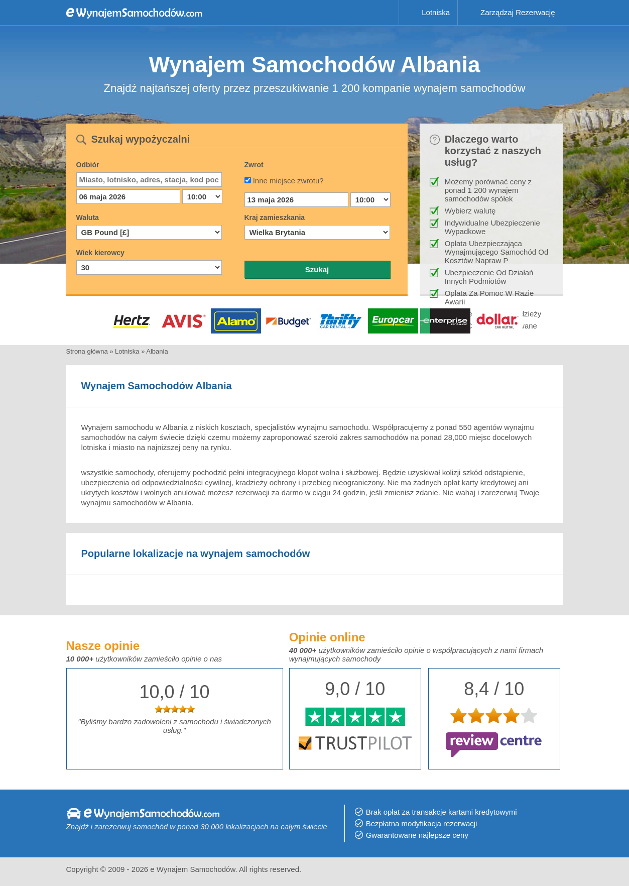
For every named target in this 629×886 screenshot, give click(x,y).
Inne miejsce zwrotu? (288, 180)
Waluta (87, 217)
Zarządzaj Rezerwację (517, 12)
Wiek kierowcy (100, 253)
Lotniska (436, 12)
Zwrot (254, 165)
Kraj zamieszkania (274, 217)
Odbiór (87, 165)
